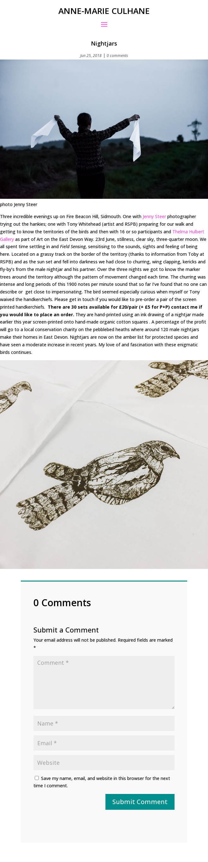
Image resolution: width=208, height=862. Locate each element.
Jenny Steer (155, 216)
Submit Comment (140, 801)
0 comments (117, 55)
